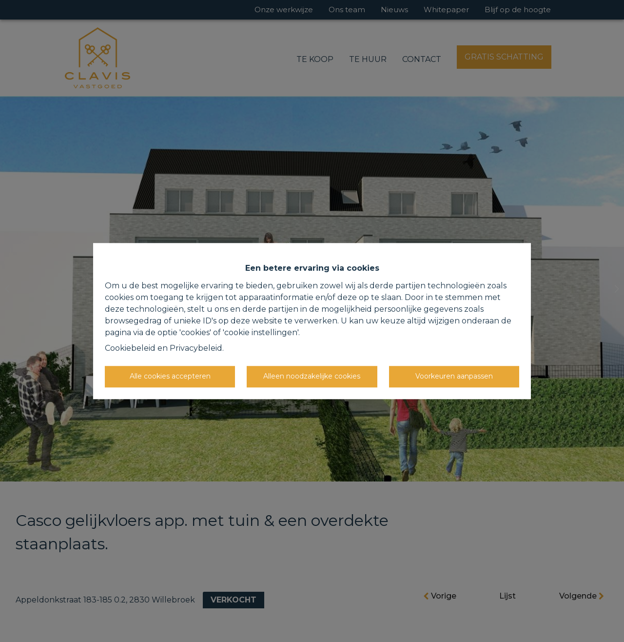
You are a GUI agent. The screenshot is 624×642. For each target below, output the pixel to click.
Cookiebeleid (130, 348)
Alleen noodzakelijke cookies (311, 376)
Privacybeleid (196, 348)
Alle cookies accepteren (170, 376)
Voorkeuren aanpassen (454, 376)
